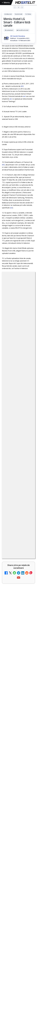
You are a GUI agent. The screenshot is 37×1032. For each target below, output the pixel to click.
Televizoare (18, 14)
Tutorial (28, 14)
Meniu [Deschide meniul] (6, 2)
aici (24, 96)
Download (8, 14)
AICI (22, 86)
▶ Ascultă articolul (22, 30)
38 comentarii (9, 30)
